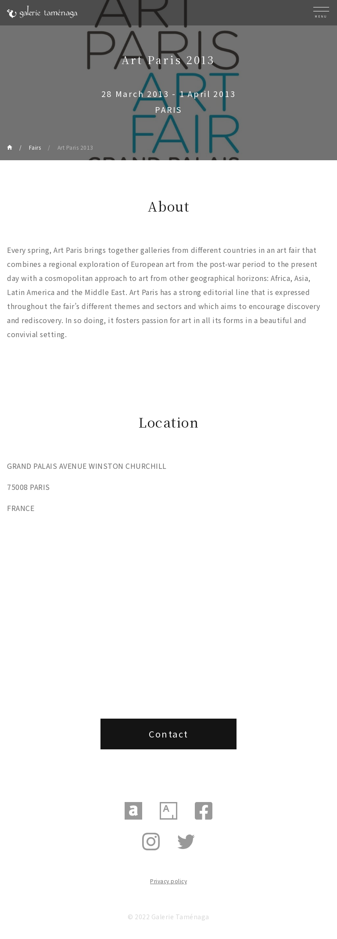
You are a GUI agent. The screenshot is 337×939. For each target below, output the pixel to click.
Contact (169, 733)
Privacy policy (168, 881)
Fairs (35, 147)
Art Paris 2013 (75, 147)
